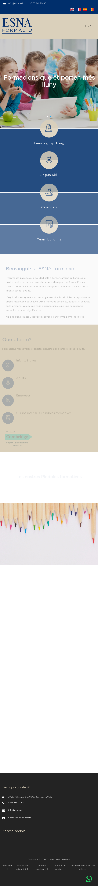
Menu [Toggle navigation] (90, 26)
